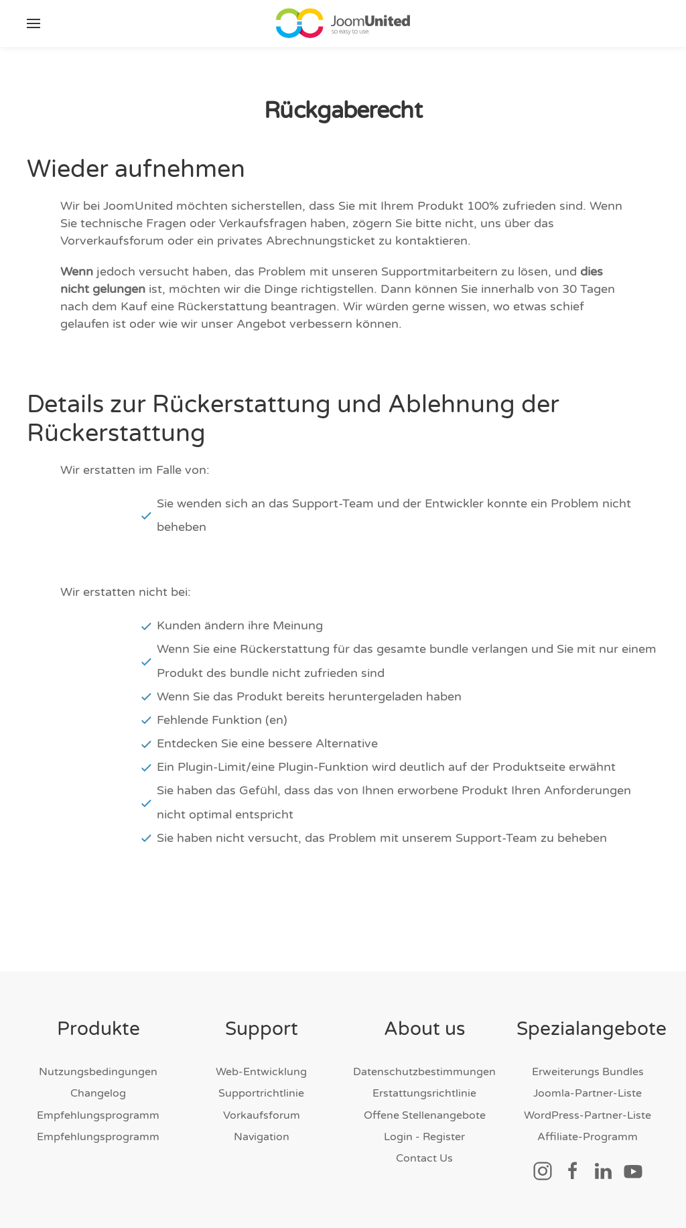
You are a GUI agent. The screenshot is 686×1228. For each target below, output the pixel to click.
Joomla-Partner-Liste (587, 1093)
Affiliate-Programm (587, 1137)
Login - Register (424, 1137)
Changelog (98, 1093)
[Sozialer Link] (543, 1170)
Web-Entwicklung (261, 1072)
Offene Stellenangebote (425, 1115)
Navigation (261, 1137)
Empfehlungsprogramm (98, 1115)
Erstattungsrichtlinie (424, 1093)
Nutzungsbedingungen (98, 1072)
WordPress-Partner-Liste (587, 1115)
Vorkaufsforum (261, 1115)
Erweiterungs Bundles (588, 1072)
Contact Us (424, 1158)
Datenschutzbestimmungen (424, 1072)
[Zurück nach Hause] (343, 23)
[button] (33, 23)
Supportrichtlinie (261, 1093)
